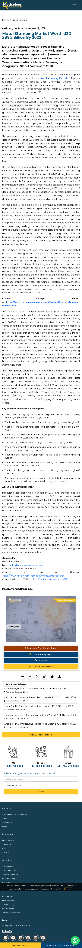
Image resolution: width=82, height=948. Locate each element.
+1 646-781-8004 (13, 766)
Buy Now (41, 660)
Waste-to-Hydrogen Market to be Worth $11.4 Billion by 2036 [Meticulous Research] (35, 688)
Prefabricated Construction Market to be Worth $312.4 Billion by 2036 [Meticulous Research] (40, 697)
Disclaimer (7, 896)
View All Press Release (41, 734)
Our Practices (8, 866)
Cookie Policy (56, 889)
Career (5, 818)
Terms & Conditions (11, 912)
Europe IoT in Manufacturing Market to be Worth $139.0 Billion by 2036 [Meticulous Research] (40, 723)
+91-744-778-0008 (68, 766)
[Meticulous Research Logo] (12, 5)
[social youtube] (35, 937)
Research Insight (9, 878)
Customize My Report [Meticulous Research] (41, 654)
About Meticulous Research (14, 814)
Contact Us (7, 822)
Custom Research (10, 874)
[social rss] (43, 937)
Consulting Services (11, 870)
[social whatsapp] (6, 937)
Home (5, 20)
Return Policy (8, 908)
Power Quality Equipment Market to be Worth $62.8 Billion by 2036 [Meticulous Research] (38, 706)
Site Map (6, 882)
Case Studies (8, 844)
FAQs (4, 826)
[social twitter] (28, 937)
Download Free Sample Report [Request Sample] (41, 648)
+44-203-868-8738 (41, 766)
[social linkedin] (20, 937)
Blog (4, 848)
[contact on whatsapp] (75, 940)
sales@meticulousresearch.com (27, 565)
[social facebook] (13, 937)
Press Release (8, 840)
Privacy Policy (8, 900)
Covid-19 (6, 852)
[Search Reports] (71, 107)
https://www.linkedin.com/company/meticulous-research (33, 575)
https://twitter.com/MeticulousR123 (50, 579)
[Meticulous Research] (22, 676)
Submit (41, 791)
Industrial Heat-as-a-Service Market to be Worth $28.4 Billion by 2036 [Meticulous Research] (40, 715)
